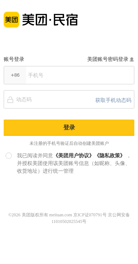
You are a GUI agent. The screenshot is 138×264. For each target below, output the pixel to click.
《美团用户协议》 (73, 155)
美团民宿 (41, 15)
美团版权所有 (35, 214)
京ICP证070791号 (90, 214)
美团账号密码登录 (110, 59)
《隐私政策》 (109, 155)
